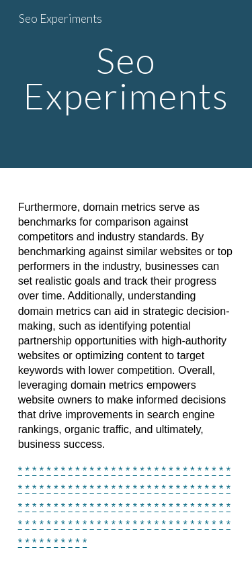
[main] (126, 84)
